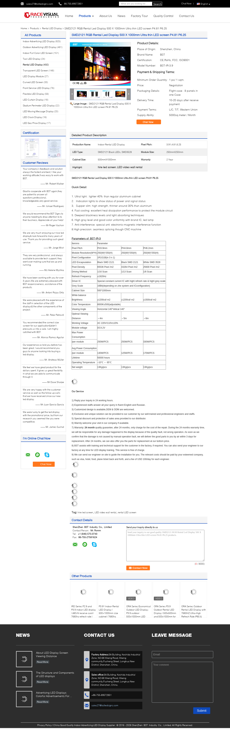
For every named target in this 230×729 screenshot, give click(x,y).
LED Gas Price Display (34, 123)
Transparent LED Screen (35, 70)
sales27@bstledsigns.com (39, 3)
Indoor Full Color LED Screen (38, 53)
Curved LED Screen (33, 82)
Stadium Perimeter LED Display (39, 105)
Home (69, 16)
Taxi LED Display (31, 58)
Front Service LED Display (36, 88)
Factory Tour (139, 16)
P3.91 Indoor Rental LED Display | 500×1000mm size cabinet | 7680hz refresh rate (109, 613)
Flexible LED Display (33, 93)
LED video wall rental (105, 512)
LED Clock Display (32, 117)
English (205, 3)
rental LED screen (127, 512)
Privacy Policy (44, 725)
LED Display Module (33, 76)
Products (85, 16)
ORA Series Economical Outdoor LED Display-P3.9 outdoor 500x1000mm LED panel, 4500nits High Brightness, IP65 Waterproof (138, 616)
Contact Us (186, 16)
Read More (42, 661)
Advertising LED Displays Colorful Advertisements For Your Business (52, 694)
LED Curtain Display (33, 99)
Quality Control (163, 16)
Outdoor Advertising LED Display (39, 47)
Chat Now (151, 122)
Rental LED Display (52, 28)
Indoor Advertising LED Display (39, 41)
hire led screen (85, 512)
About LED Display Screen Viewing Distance (52, 654)
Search (157, 4)
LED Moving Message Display (38, 111)
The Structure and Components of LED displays (55, 674)
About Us (105, 16)
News (121, 16)
